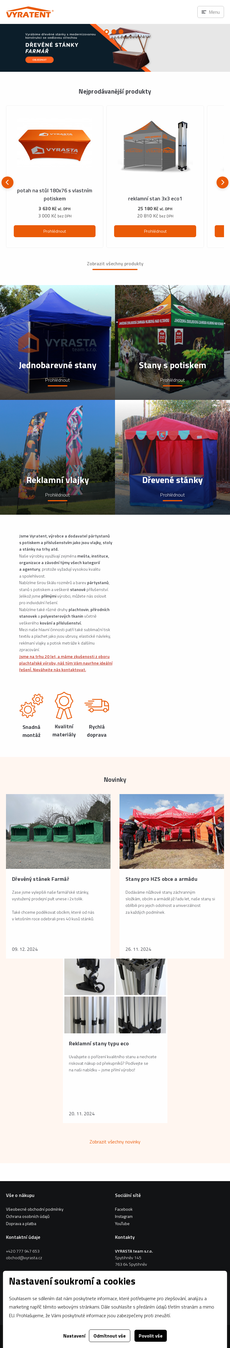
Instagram (124, 1216)
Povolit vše (151, 1335)
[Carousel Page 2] (113, 31)
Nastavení (74, 1335)
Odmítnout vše (109, 1335)
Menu (214, 12)
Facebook (124, 1209)
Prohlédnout (54, 231)
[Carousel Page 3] (121, 31)
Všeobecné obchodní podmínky (34, 1209)
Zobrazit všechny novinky (115, 1141)
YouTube (122, 1223)
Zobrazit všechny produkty (115, 263)
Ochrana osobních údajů (27, 1216)
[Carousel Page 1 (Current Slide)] (106, 31)
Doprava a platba (21, 1223)
